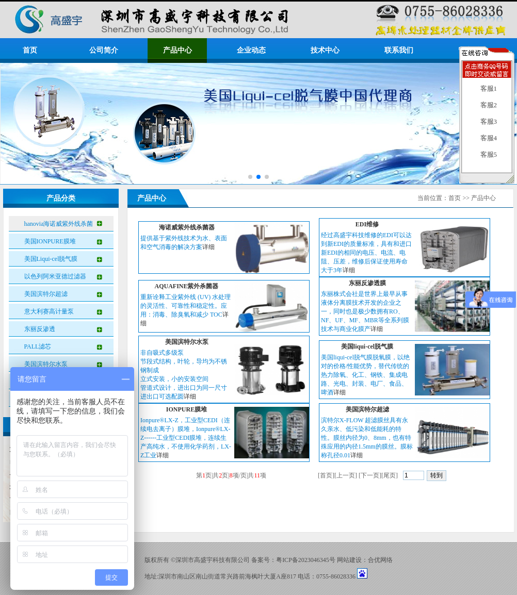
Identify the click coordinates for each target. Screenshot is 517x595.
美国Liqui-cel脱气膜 (51, 258)
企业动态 (251, 50)
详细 (208, 247)
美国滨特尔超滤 (46, 294)
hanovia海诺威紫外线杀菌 (58, 223)
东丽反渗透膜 (367, 283)
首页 (30, 50)
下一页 (370, 475)
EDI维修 (367, 224)
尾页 (389, 475)
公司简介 (103, 50)
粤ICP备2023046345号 (305, 560)
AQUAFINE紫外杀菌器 (186, 286)
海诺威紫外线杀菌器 (187, 227)
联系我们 (398, 50)
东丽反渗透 (39, 329)
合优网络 (380, 560)
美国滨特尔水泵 (46, 364)
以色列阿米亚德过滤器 (55, 276)
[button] (250, 177)
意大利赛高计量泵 (49, 311)
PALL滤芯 (38, 346)
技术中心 (325, 50)
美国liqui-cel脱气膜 (367, 346)
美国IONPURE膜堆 (50, 241)
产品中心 (177, 50)
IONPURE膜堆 (186, 409)
